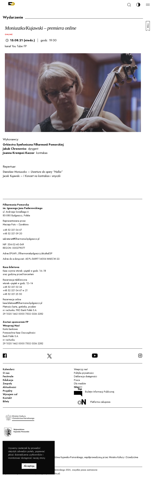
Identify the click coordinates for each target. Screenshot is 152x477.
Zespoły (7, 383)
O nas (6, 373)
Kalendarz (8, 369)
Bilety (6, 401)
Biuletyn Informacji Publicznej (94, 392)
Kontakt (7, 398)
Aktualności (9, 387)
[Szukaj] (129, 5)
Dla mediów (80, 383)
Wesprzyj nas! (81, 369)
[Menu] (148, 4)
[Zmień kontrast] (138, 5)
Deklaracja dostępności (85, 376)
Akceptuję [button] (29, 466)
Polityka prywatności (84, 373)
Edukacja (8, 380)
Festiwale (8, 376)
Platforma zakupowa (94, 402)
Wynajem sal (10, 394)
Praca (77, 380)
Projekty (7, 391)
